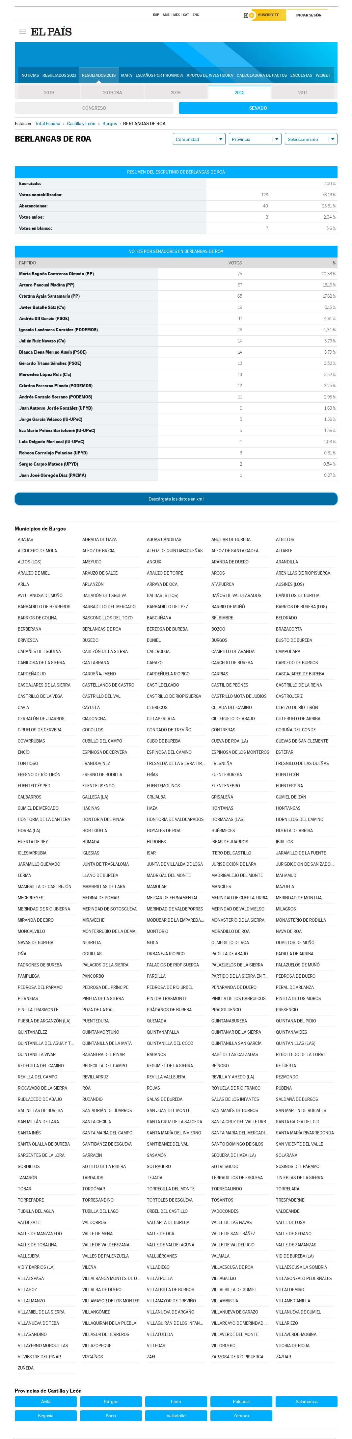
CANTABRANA (95, 663)
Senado (258, 109)
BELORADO (286, 618)
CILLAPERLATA (161, 719)
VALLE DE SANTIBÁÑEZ (233, 1234)
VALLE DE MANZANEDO (40, 1234)
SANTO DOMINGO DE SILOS (237, 1145)
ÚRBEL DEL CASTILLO (167, 1212)
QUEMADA (156, 1021)
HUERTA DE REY (33, 842)
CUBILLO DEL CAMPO (102, 742)
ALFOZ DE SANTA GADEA (234, 551)
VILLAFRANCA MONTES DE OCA (111, 1279)
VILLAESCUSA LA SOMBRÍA (301, 1268)
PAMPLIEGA (29, 977)
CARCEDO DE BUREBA (232, 663)
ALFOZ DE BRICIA (98, 551)
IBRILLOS (284, 842)
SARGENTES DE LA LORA (41, 1156)
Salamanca (306, 1402)
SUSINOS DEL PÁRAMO (297, 1167)
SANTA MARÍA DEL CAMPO (107, 1133)
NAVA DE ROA (289, 932)
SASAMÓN (157, 1156)
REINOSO (220, 1066)
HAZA (152, 809)
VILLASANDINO (32, 1335)
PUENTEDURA (95, 1021)
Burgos (111, 1402)
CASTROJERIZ (289, 697)
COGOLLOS (92, 730)
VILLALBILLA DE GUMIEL (234, 1290)
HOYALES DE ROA (163, 831)
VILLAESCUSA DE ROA (232, 1268)
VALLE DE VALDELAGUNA (170, 1245)
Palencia (241, 1402)
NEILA (152, 943)
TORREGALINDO (226, 1189)
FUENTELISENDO (98, 786)
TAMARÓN (27, 1178)
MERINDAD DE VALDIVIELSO (237, 910)
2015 (239, 93)
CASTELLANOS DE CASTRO (108, 686)
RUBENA (284, 1089)
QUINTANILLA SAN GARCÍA (236, 1044)
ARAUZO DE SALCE (100, 574)
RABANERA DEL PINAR (103, 1055)
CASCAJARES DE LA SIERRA (44, 686)
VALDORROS (94, 1223)
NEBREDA (91, 943)
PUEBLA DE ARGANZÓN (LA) (44, 1021)
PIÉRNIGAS (28, 999)
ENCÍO (24, 753)
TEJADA (154, 1178)
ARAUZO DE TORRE (165, 574)
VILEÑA (89, 1268)
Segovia (45, 1416)
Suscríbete (270, 15)
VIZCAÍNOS (92, 1357)
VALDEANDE (287, 1212)
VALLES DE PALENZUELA (105, 1257)
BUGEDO (90, 641)
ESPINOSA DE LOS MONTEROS (240, 753)
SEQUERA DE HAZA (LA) (233, 1156)
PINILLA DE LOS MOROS (298, 999)
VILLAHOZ (27, 1290)
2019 (49, 93)
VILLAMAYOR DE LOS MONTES (111, 1301)
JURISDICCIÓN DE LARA (233, 865)
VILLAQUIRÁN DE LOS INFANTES (176, 1324)
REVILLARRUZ (95, 1077)
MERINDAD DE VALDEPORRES (175, 910)
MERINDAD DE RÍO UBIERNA (44, 910)
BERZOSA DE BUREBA (167, 630)
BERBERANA (29, 630)
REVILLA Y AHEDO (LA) (232, 1077)
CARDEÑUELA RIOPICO (168, 674)
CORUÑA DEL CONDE (296, 730)
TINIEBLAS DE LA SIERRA (299, 1178)
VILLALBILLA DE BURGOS (170, 1290)
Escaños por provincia (159, 76)
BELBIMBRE (222, 618)
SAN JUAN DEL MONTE (168, 1111)
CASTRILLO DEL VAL (101, 697)
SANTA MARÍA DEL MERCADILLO (240, 1133)
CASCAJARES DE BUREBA (300, 674)
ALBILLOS (285, 540)
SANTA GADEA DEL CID (297, 1122)
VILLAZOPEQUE (96, 1346)
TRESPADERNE (290, 1201)
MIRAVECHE (93, 921)
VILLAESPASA (31, 1279)
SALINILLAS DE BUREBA (40, 1111)
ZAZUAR (283, 1357)
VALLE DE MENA (97, 1234)
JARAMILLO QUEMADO (39, 865)
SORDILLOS (29, 1167)
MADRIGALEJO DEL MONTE (237, 876)
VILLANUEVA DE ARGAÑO (170, 1313)
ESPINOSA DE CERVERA (104, 753)
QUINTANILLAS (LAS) (295, 1044)
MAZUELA (285, 887)
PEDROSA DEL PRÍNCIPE (105, 988)
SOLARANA (286, 1156)
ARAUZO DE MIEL (34, 574)
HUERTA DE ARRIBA (294, 831)
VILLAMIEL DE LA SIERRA (41, 1313)
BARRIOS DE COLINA (37, 618)
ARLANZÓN (93, 585)
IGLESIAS (90, 854)
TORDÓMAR (93, 1189)
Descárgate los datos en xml (176, 499)
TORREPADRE (31, 1201)
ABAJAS (25, 540)
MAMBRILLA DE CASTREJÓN (44, 887)
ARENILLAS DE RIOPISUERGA (303, 574)
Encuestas (301, 76)
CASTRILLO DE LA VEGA (40, 697)
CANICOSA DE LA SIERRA (41, 663)
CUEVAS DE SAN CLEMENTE (302, 742)
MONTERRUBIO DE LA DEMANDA (111, 932)
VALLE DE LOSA (290, 1223)
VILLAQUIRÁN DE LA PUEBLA (109, 1324)
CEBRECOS (157, 708)
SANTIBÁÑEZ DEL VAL (167, 1145)
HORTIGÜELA (94, 831)
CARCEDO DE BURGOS (297, 663)
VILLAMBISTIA (224, 1301)
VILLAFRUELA (160, 1279)
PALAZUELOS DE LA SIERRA (237, 966)
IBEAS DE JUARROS (229, 842)
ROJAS (153, 1089)
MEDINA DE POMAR (100, 898)
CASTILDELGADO (163, 686)
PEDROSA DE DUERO (295, 977)
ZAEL (151, 1357)
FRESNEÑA (221, 764)
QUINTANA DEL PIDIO (296, 1021)
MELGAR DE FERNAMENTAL (172, 898)
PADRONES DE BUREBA (40, 966)
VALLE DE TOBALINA (37, 1245)
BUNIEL (154, 641)
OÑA (22, 954)
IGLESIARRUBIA (32, 854)
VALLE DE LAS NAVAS (231, 1223)
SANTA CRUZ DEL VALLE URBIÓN (240, 1122)
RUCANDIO (92, 1100)
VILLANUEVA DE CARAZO (234, 1313)
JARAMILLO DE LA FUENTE (301, 854)
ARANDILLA (287, 562)
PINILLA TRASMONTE (38, 1010)
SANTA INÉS (29, 1133)
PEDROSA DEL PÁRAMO (40, 988)
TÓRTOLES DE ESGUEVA (170, 1201)
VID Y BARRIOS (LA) (36, 1268)
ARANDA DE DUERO (230, 562)
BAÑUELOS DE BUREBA (297, 596)
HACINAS (91, 809)
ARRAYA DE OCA (162, 585)
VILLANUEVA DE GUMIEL (298, 1313)
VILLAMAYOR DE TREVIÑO (171, 1301)
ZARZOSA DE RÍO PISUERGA (237, 1357)
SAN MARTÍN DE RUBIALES (301, 1111)
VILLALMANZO (31, 1301)
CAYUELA (91, 708)
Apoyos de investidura (210, 76)
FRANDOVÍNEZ (96, 764)
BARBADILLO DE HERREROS (44, 607)
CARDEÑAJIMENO (99, 674)
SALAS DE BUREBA (164, 1100)
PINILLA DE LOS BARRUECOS (238, 999)
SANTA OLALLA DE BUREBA (44, 1145)
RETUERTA (286, 1066)
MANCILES (221, 887)
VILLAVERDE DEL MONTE (234, 1335)
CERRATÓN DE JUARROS (41, 719)
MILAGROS (286, 910)
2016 (176, 93)
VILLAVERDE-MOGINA (296, 1335)
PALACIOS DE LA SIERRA (105, 966)
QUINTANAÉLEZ (32, 1033)
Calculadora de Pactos (262, 76)
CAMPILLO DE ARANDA (233, 652)
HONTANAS (222, 809)
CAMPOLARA (288, 652)
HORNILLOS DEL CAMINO (299, 820)
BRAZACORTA (289, 630)
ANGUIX (154, 562)
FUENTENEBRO (225, 786)
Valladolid (176, 1416)
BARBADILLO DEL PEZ (167, 607)
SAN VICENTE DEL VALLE (299, 1145)
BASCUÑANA (159, 618)
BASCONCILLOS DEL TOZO (107, 618)
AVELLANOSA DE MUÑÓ (40, 596)
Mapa (126, 76)
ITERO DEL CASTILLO (231, 854)
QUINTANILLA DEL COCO (170, 1044)
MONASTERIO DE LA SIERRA (237, 921)
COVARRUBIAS (31, 742)
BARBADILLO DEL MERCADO (109, 607)
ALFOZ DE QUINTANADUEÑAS (175, 551)
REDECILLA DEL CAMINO (41, 1066)
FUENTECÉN (287, 775)
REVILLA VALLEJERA (166, 1077)
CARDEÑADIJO (32, 674)
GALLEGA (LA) (95, 798)
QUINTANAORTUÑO (100, 1033)
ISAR (151, 854)
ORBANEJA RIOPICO (166, 954)
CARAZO (155, 663)
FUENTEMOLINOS (163, 786)
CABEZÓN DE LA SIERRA (105, 652)
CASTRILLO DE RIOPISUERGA (174, 697)
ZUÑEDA (26, 1369)
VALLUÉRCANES (162, 1257)
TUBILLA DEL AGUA (36, 1212)
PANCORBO (93, 977)
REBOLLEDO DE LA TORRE (301, 1055)
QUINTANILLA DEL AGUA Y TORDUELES (47, 1044)
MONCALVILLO (31, 932)
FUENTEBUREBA (226, 775)
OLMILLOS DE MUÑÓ (295, 943)
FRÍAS (152, 775)
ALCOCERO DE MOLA (37, 551)
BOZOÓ (218, 630)
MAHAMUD (286, 876)
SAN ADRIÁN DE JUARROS (107, 1111)
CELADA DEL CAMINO (231, 708)
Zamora (241, 1416)
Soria (111, 1416)
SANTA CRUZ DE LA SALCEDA (174, 1122)
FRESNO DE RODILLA (102, 775)
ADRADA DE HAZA (99, 540)
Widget (323, 76)
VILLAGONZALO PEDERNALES (304, 1279)
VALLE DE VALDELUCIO (233, 1245)
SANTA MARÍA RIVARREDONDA (305, 1133)
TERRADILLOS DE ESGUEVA (237, 1178)
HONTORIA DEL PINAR (103, 820)
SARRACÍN (92, 1156)
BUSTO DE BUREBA (294, 641)
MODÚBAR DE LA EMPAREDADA (176, 921)
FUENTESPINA (289, 786)
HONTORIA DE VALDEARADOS (175, 820)
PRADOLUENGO (226, 1010)
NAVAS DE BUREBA (35, 943)
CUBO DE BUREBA (163, 742)
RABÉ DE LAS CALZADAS (234, 1055)
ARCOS (218, 574)
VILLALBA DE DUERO (102, 1290)
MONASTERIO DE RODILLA (301, 921)
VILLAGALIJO (223, 1279)
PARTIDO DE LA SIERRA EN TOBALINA (240, 977)
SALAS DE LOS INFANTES (235, 1100)
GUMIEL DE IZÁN (291, 798)
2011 (303, 93)
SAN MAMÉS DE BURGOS (234, 1111)
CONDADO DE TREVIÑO (169, 730)
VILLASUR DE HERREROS (105, 1335)
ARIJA (23, 585)
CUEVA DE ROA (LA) (229, 742)
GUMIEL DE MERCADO (38, 809)
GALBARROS (29, 798)
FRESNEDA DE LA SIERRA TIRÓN (176, 764)
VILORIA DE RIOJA (293, 1346)
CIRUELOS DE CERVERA (40, 730)
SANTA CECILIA (96, 1122)
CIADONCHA (94, 719)
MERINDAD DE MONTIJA (299, 898)
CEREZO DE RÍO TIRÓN (297, 708)
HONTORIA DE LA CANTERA (44, 820)
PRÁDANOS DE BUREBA (169, 1010)
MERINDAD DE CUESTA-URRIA (239, 898)
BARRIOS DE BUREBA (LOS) (301, 607)
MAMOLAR (157, 887)
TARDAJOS (92, 1178)
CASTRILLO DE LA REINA (299, 686)
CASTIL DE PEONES (229, 686)
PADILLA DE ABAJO (229, 954)
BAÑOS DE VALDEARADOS (236, 596)
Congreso (94, 109)
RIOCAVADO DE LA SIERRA (42, 1089)
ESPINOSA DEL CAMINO (169, 753)
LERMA (24, 876)
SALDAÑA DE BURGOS (297, 1100)
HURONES (156, 842)
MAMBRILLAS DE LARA (103, 887)
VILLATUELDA (160, 1335)
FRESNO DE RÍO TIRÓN (39, 775)
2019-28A (112, 93)
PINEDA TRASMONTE (167, 999)
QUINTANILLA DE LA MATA (107, 1044)
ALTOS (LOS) (29, 562)
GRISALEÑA (222, 798)
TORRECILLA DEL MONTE (171, 1189)
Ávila (45, 1402)
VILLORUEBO (223, 1346)
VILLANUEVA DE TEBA (38, 1324)
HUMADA (90, 842)
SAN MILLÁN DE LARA (38, 1122)
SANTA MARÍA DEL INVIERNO (174, 1133)
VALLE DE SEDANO (293, 1234)
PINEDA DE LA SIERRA (103, 999)
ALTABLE (284, 551)
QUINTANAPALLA (163, 1033)
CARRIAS (219, 674)
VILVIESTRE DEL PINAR (39, 1357)
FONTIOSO (28, 764)
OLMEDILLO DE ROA (230, 943)
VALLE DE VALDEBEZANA (105, 1245)
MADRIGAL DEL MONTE (169, 876)
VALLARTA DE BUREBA (168, 1223)
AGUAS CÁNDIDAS (164, 540)
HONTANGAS (288, 809)
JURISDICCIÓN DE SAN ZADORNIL (305, 865)
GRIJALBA (156, 798)
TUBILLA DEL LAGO (100, 1212)
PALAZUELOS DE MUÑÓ (298, 966)
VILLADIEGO (158, 1268)
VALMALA (220, 1257)
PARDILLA (156, 977)
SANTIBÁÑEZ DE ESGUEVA (107, 1145)
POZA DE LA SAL (98, 1010)
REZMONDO (287, 1077)
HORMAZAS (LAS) (228, 820)
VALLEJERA (29, 1257)
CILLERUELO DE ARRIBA (298, 719)
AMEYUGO (91, 562)
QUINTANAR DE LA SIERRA (236, 1033)
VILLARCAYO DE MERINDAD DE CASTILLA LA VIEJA (240, 1324)
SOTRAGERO (159, 1167)
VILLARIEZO (287, 1324)
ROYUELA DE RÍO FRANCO (235, 1089)
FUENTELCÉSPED (34, 786)
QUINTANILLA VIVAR (37, 1055)
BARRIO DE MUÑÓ (228, 607)
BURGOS (219, 641)
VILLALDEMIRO (290, 1290)
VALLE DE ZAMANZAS (296, 1245)
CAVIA (23, 708)
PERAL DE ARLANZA (295, 988)
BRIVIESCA (28, 641)
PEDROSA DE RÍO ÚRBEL (170, 988)
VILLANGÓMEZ (96, 1313)
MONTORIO (157, 932)
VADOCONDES (225, 1212)
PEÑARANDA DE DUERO (234, 988)
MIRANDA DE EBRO (36, 921)
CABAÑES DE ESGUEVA (39, 652)
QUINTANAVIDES (291, 1033)
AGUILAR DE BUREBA (231, 540)
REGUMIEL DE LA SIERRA (170, 1066)
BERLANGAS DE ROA (101, 630)
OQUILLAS (92, 954)
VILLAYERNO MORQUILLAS (43, 1346)
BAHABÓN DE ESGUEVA (104, 596)
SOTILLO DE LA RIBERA (104, 1167)
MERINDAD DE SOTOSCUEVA (109, 910)
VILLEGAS (156, 1346)
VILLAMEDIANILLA (293, 1301)
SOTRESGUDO (224, 1167)
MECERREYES (30, 898)
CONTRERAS (223, 730)
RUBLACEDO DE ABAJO (40, 1100)
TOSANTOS (222, 1201)
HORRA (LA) (29, 831)
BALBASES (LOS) (162, 596)
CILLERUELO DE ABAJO (233, 719)
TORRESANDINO (98, 1201)
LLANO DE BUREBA (100, 876)
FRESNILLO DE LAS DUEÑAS (302, 764)
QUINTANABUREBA (229, 1021)
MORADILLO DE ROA (230, 932)
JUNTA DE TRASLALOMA (105, 865)
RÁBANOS (156, 1055)
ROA (86, 1089)
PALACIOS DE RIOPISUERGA (173, 966)
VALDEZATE (29, 1223)
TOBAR (24, 1189)
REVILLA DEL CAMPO (37, 1077)
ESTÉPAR (284, 753)
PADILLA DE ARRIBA (294, 954)
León (176, 1402)
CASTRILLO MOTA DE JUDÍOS (239, 697)
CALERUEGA (158, 652)
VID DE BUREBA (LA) (295, 1257)
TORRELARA (287, 1189)
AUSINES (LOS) (290, 585)
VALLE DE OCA (160, 1234)
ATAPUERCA (222, 585)
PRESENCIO (287, 1010)
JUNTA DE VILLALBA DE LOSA (175, 865)
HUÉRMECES (223, 831)
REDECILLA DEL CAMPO (104, 1066)
